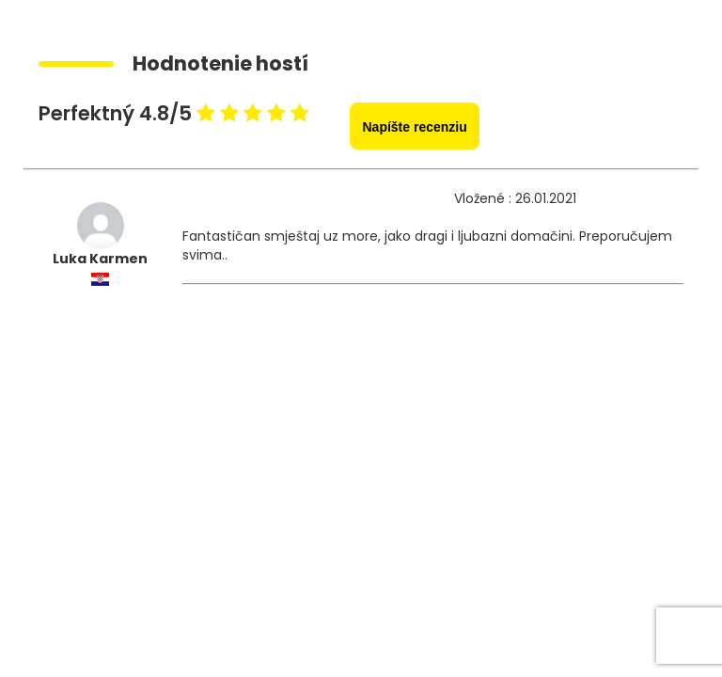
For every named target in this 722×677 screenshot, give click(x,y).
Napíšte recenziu (414, 126)
